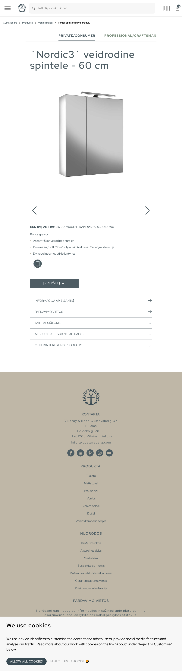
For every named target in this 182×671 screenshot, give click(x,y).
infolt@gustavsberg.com (91, 442)
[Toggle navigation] (7, 8)
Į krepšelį (54, 283)
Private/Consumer (76, 36)
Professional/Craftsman (130, 36)
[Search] (33, 8)
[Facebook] (70, 452)
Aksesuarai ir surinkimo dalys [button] (93, 334)
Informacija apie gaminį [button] (93, 300)
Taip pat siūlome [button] (93, 323)
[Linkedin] (80, 452)
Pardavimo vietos (93, 312)
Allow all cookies (26, 661)
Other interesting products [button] (93, 345)
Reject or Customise (67, 661)
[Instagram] (99, 452)
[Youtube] (109, 452)
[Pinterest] (90, 452)
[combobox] (96, 8)
